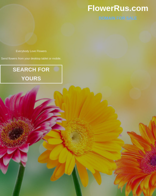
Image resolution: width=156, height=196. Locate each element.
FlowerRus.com (118, 8)
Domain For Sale (118, 18)
